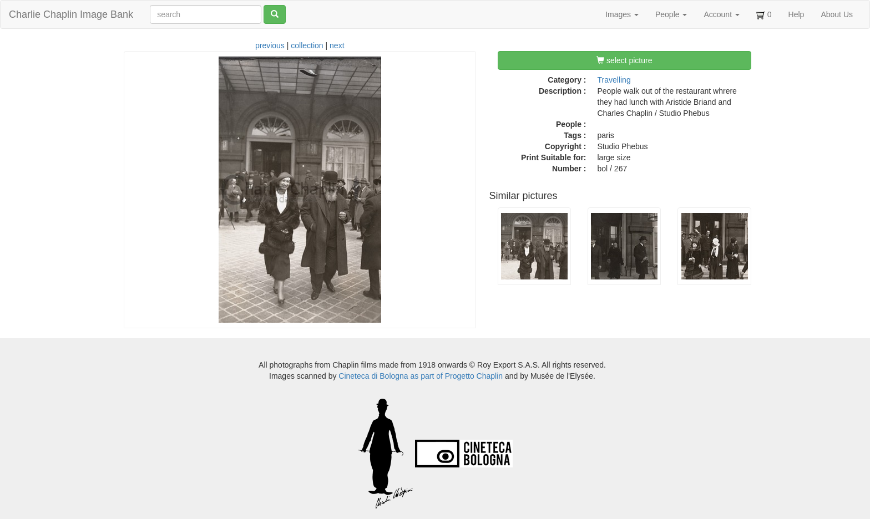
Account (721, 14)
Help (796, 14)
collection (307, 45)
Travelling (614, 79)
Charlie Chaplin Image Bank (71, 14)
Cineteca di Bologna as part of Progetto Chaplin (420, 376)
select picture (624, 60)
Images (622, 14)
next (337, 45)
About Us (837, 14)
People (671, 14)
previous (270, 45)
